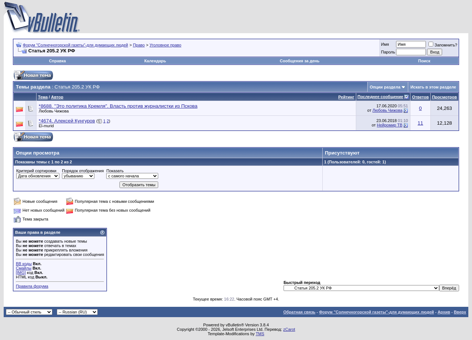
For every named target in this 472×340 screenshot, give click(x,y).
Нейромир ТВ (389, 125)
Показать (115, 171)
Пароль (388, 52)
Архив (444, 312)
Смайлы (23, 268)
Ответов (420, 97)
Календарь (155, 61)
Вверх (460, 312)
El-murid (46, 126)
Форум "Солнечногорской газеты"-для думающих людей (75, 45)
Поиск (424, 61)
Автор (57, 97)
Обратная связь (299, 312)
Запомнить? (442, 45)
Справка (57, 61)
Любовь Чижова (54, 111)
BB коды (24, 263)
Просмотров (444, 97)
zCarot (289, 329)
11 (420, 123)
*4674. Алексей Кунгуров (67, 121)
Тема (43, 97)
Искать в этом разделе (433, 87)
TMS (260, 334)
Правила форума (32, 286)
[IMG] (21, 272)
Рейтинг (346, 97)
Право (139, 45)
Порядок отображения (83, 171)
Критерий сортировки (36, 171)
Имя (385, 44)
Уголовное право (165, 45)
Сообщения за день (299, 61)
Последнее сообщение (380, 96)
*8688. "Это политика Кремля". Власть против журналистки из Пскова (118, 106)
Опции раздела (385, 87)
